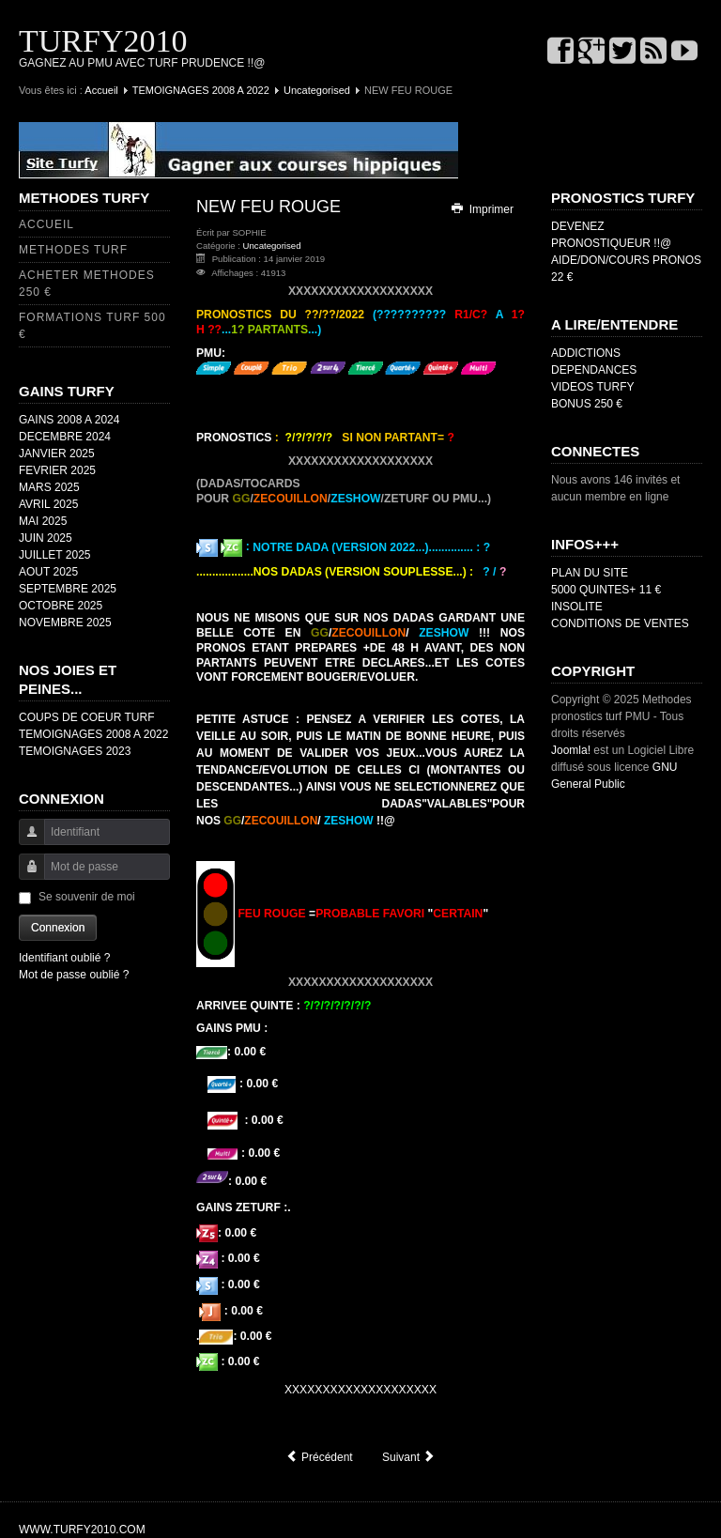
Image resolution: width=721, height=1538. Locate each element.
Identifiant (24, 840)
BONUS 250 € (586, 403)
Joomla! (571, 750)
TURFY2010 (103, 40)
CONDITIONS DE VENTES (620, 623)
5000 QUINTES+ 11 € (606, 589)
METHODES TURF (73, 249)
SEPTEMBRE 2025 (67, 588)
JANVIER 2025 (57, 453)
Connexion (57, 927)
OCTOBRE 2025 (60, 605)
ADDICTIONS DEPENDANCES (594, 361)
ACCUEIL (46, 224)
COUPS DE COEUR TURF (86, 717)
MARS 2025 (49, 487)
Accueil (100, 90)
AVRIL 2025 (48, 504)
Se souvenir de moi (86, 896)
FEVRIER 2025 (57, 470)
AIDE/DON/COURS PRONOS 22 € (626, 269)
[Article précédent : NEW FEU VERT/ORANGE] (319, 1457)
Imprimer (482, 209)
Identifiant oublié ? (64, 957)
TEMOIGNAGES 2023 (74, 751)
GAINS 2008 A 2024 (69, 419)
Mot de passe (24, 875)
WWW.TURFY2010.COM (82, 1529)
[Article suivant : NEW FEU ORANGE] (409, 1457)
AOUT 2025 (48, 571)
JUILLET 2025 (55, 554)
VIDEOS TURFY (592, 386)
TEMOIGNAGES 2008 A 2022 (200, 90)
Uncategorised (317, 90)
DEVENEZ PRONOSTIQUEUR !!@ (611, 235)
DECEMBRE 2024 (65, 436)
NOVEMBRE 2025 (65, 622)
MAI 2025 (43, 521)
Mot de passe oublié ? (74, 974)
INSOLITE (577, 606)
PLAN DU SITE (589, 572)
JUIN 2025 (45, 538)
